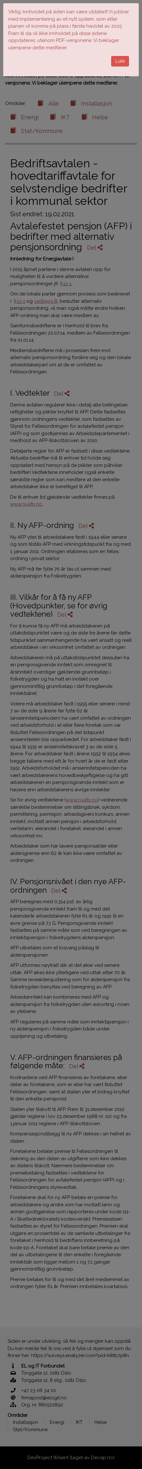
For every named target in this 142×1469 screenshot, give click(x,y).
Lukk (120, 61)
